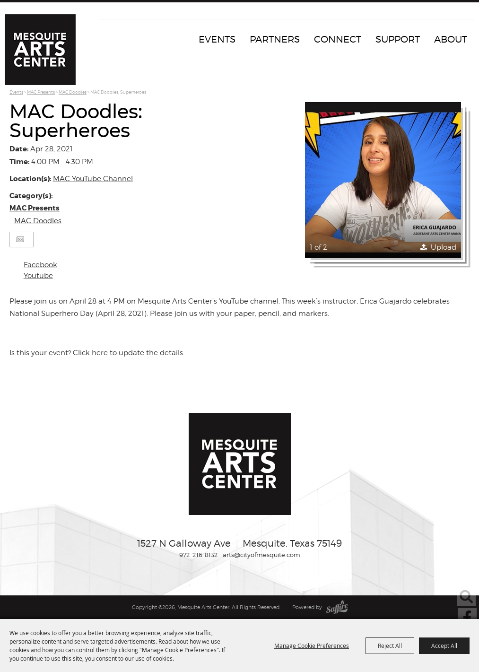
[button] (383, 180)
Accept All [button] (444, 645)
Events (217, 39)
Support (397, 39)
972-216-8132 (198, 555)
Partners (275, 39)
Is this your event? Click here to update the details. (96, 353)
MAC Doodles (73, 92)
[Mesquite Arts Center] (40, 49)
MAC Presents (41, 92)
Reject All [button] (390, 645)
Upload (443, 247)
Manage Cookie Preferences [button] (311, 645)
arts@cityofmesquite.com (261, 555)
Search (466, 596)
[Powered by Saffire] (337, 607)
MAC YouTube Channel (93, 179)
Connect (337, 39)
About (450, 39)
